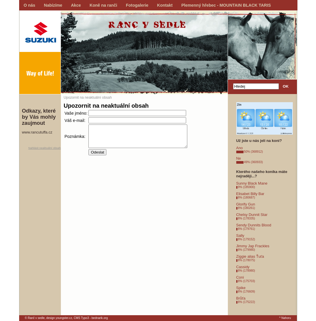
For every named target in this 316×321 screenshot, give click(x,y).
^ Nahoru (285, 318)
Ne (238, 158)
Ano (239, 148)
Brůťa (241, 298)
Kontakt (165, 5)
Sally (240, 235)
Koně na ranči (103, 5)
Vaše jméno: (76, 113)
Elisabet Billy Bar (250, 194)
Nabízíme (53, 5)
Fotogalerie (137, 5)
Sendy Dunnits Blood (253, 225)
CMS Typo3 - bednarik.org (91, 318)
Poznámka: (75, 138)
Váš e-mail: (75, 120)
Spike (241, 288)
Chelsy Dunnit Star (252, 214)
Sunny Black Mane (252, 183)
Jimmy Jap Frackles (252, 246)
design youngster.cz (59, 318)
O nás (29, 5)
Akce (76, 5)
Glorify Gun (245, 204)
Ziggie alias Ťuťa (250, 256)
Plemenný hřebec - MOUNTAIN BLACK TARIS (226, 5)
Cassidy (243, 267)
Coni (240, 277)
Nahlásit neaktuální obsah (44, 147)
